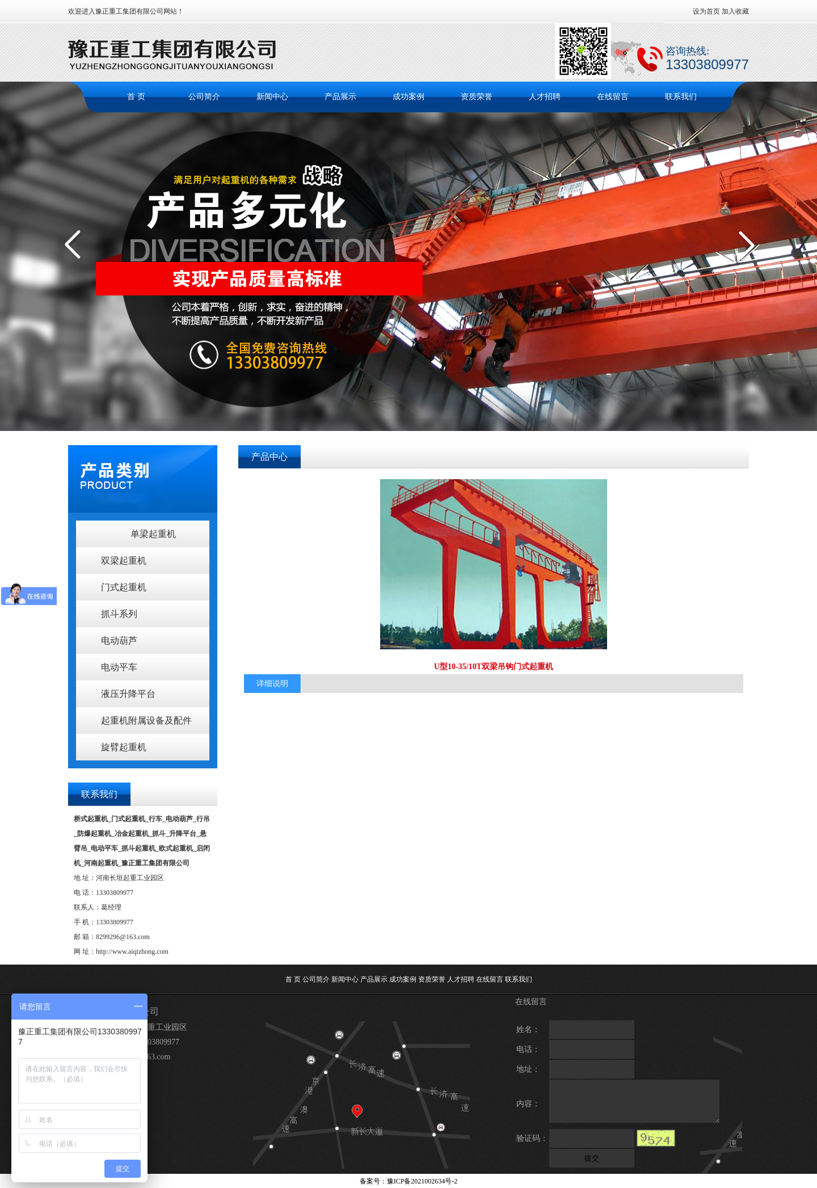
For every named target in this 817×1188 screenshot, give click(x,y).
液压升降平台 (128, 694)
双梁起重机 (123, 560)
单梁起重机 (153, 534)
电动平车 (119, 667)
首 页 (136, 96)
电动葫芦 (119, 640)
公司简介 (204, 96)
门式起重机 (123, 587)
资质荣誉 (476, 96)
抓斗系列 (119, 614)
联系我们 (681, 96)
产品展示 (340, 96)
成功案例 (408, 96)
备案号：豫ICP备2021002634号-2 (409, 1181)
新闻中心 (272, 96)
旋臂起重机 (123, 747)
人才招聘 (545, 96)
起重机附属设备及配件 (146, 720)
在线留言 (613, 96)
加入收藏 (735, 11)
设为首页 (706, 11)
